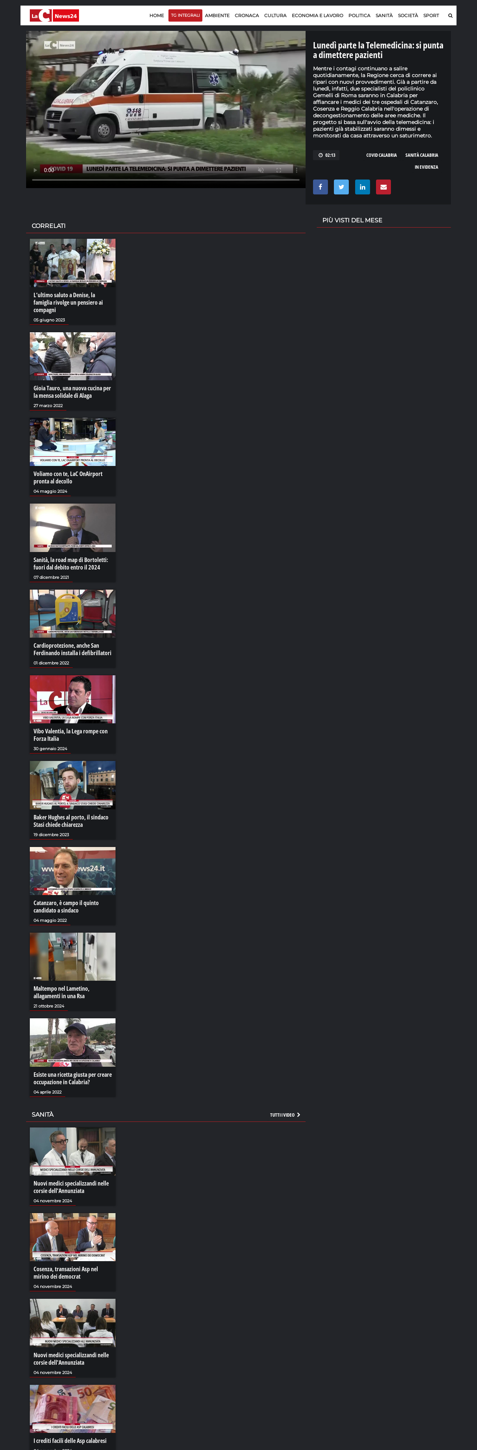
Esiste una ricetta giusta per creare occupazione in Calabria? (73, 1078)
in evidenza (426, 167)
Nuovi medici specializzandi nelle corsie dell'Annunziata (71, 1187)
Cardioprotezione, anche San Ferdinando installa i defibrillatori (72, 649)
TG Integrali (185, 15)
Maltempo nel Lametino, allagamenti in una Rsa (61, 992)
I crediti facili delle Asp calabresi (70, 1441)
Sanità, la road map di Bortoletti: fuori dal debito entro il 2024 (71, 563)
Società (408, 15)
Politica (359, 15)
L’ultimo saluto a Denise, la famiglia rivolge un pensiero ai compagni (68, 302)
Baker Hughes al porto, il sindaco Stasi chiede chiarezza (71, 821)
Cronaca (247, 15)
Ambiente (217, 15)
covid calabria (381, 155)
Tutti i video (285, 1114)
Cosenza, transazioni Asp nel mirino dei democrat (66, 1273)
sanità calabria (421, 155)
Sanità (384, 15)
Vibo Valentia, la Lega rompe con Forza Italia (71, 735)
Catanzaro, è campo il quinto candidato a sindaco (66, 906)
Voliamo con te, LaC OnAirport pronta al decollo (68, 477)
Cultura (275, 15)
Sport (431, 15)
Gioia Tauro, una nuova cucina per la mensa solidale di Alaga (72, 392)
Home (156, 15)
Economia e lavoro (317, 15)
